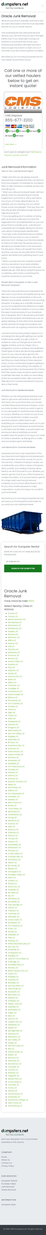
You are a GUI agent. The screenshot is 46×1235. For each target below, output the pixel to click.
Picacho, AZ (13, 649)
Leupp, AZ (12, 1042)
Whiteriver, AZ (14, 847)
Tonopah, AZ (13, 1066)
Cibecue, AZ (13, 832)
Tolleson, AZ (13, 910)
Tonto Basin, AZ (15, 808)
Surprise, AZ (13, 979)
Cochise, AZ (13, 769)
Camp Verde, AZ (15, 1051)
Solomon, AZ (13, 748)
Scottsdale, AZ (14, 844)
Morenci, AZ (13, 829)
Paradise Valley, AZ (16, 874)
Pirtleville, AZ (13, 949)
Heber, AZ (12, 862)
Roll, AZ (11, 1048)
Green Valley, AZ (15, 661)
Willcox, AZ (12, 697)
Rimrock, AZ (13, 1057)
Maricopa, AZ (14, 811)
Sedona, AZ (13, 997)
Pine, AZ (11, 937)
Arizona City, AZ (15, 676)
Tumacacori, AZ (15, 691)
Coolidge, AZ (13, 688)
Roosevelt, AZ (14, 760)
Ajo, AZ (11, 895)
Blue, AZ (11, 1015)
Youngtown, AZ (14, 952)
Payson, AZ (13, 841)
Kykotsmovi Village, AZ (18, 1099)
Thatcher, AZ (14, 685)
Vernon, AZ (13, 1018)
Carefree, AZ (13, 913)
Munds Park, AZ (15, 1078)
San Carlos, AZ (14, 787)
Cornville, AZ (13, 1084)
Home (4, 1157)
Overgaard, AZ (14, 871)
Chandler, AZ (14, 796)
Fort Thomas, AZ (15, 703)
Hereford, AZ (13, 820)
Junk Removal (7, 1186)
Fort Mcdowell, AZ (16, 793)
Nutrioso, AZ (13, 1033)
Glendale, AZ (13, 916)
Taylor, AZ (12, 973)
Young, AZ (12, 817)
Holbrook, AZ (13, 1060)
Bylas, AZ (12, 679)
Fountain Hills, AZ (15, 856)
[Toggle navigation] (43, 6)
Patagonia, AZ (14, 721)
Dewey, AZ (12, 1090)
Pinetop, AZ (13, 940)
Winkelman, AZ (14, 628)
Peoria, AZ (12, 931)
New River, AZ (14, 994)
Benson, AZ (13, 658)
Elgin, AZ (11, 712)
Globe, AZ (12, 673)
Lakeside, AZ (13, 934)
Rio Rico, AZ (13, 742)
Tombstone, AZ (15, 814)
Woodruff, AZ (14, 991)
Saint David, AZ (14, 730)
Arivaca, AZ (13, 778)
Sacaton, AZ (13, 757)
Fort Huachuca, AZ (16, 766)
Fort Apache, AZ (15, 925)
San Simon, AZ (14, 859)
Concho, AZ (13, 1069)
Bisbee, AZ (12, 868)
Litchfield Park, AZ (16, 964)
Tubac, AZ (12, 715)
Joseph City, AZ (15, 1021)
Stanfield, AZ (13, 763)
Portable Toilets (8, 1183)
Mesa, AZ (12, 784)
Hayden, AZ (13, 631)
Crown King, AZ (14, 1081)
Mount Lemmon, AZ (16, 619)
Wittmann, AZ (14, 1036)
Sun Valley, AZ (14, 1039)
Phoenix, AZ (13, 850)
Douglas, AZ (13, 955)
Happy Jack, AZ (15, 1003)
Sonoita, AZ (13, 664)
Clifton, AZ (12, 907)
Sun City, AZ (13, 946)
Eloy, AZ (11, 667)
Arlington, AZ (13, 1000)
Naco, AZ (12, 877)
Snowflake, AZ (14, 1009)
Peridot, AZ (13, 772)
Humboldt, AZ (14, 1097)
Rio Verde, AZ (14, 865)
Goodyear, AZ (14, 922)
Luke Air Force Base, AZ (18, 958)
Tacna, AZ (12, 1087)
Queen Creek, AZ (15, 754)
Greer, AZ (12, 928)
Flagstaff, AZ (13, 1075)
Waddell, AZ (13, 976)
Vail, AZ (11, 646)
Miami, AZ (12, 682)
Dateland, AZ (14, 1024)
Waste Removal (8, 1189)
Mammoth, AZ (14, 625)
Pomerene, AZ (14, 700)
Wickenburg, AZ (15, 1105)
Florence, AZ (13, 655)
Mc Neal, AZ (13, 892)
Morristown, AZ (14, 1063)
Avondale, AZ (14, 901)
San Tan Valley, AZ (16, 733)
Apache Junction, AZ (17, 781)
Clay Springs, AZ (15, 904)
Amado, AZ (13, 706)
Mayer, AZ (12, 1054)
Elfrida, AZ (12, 883)
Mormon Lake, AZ (16, 1045)
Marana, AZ (13, 634)
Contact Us (6, 1163)
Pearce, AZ (13, 835)
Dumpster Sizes (8, 1204)
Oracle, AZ (12, 613)
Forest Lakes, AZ (15, 853)
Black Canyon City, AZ (18, 970)
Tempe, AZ (13, 838)
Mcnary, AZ (13, 967)
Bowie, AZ (12, 805)
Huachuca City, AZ (16, 745)
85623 (31, 601)
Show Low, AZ (14, 886)
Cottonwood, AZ (15, 1093)
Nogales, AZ (13, 736)
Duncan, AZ (13, 823)
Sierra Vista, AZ (14, 802)
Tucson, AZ (13, 616)
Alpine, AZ (12, 1027)
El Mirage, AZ (13, 961)
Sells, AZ (11, 826)
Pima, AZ (12, 709)
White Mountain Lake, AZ (19, 943)
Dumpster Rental (9, 1180)
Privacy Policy (7, 1166)
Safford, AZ (13, 775)
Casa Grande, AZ (15, 694)
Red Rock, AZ (14, 637)
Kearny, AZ (13, 643)
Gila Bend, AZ (14, 898)
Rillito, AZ (12, 640)
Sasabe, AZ (13, 799)
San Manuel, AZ (15, 622)
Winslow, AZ (13, 1072)
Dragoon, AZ (13, 727)
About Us (5, 1160)
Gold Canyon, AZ (15, 751)
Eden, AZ (12, 718)
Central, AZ (13, 724)
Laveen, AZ (13, 880)
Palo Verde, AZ (14, 988)
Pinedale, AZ (13, 889)
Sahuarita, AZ (14, 652)
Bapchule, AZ (14, 739)
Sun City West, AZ (16, 985)
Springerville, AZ (15, 1030)
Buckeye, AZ (13, 982)
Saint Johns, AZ (15, 1102)
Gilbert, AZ (12, 790)
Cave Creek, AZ (15, 919)
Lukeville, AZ (13, 1006)
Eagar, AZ (12, 1012)
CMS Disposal (13, 115)
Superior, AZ (13, 670)
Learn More (10, 144)
